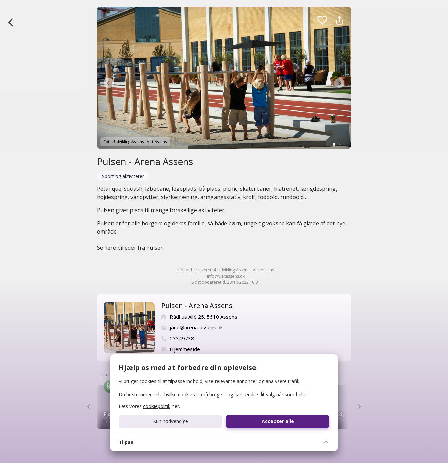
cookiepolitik (156, 406)
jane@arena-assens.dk (196, 327)
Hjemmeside (185, 349)
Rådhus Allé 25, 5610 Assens (203, 316)
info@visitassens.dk (226, 276)
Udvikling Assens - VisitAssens (245, 270)
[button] (109, 83)
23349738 (182, 338)
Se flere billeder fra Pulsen (130, 247)
